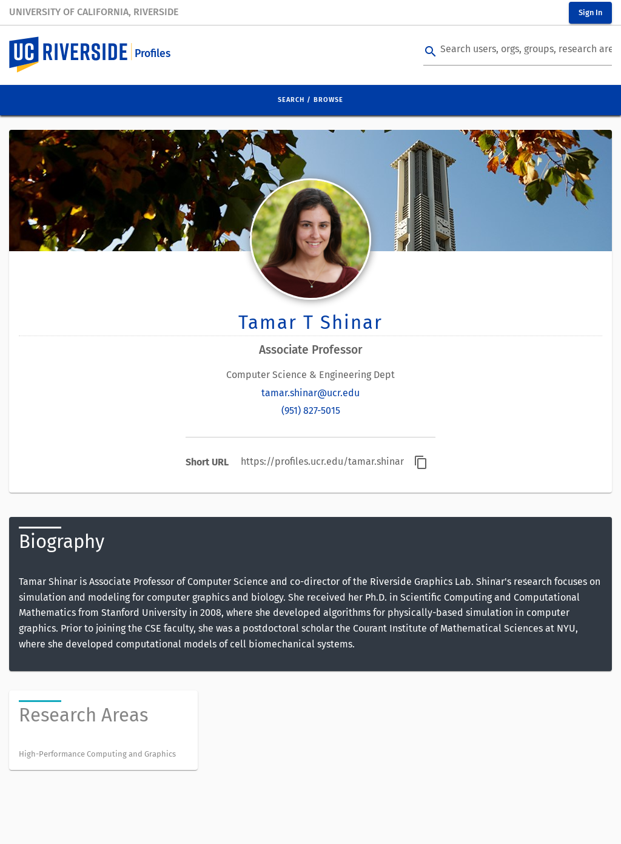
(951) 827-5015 (310, 410)
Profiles (152, 53)
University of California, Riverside (93, 12)
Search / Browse (310, 100)
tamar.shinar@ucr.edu (310, 393)
